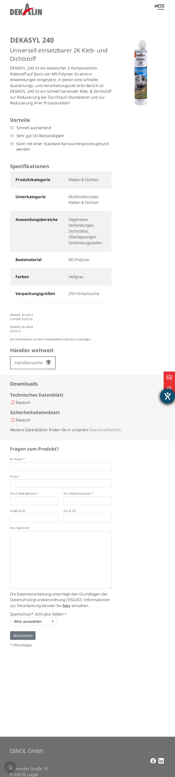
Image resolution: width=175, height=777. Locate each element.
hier (67, 605)
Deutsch (23, 402)
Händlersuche (29, 362)
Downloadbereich (105, 429)
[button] (10, 767)
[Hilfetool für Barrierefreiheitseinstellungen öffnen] (167, 396)
